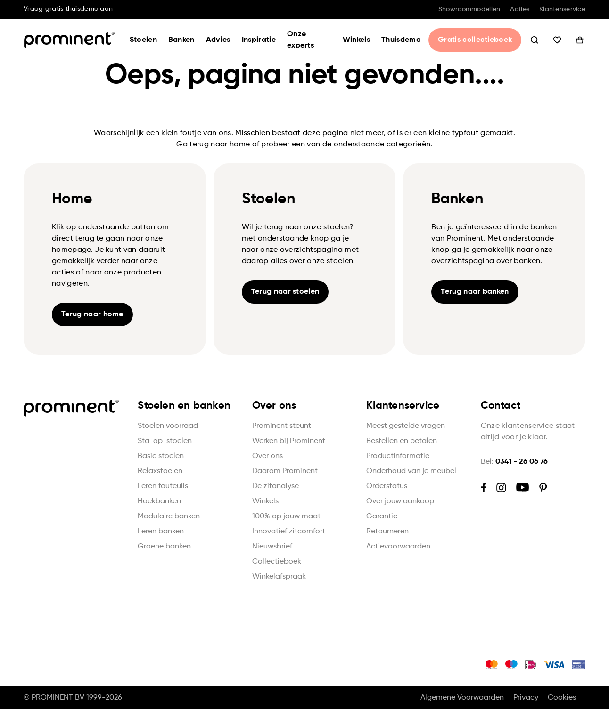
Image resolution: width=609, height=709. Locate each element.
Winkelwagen (579, 40)
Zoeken (534, 40)
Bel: (514, 462)
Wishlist (557, 40)
